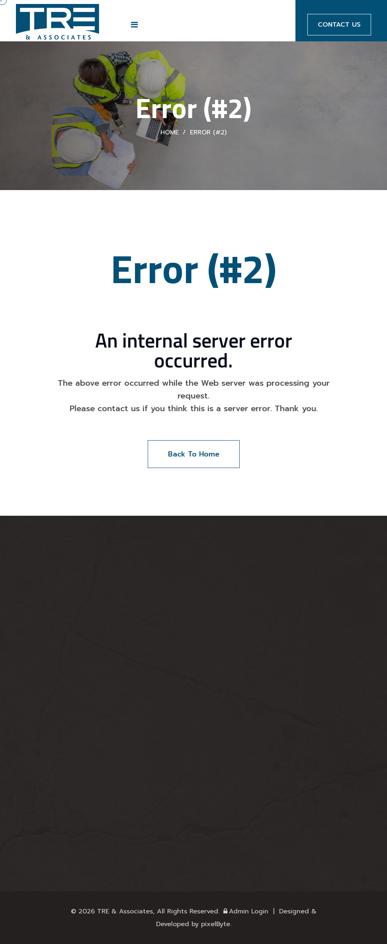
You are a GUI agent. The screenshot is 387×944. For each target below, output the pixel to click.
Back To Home (193, 454)
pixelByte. (216, 924)
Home (169, 132)
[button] (134, 24)
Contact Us (339, 24)
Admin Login (245, 911)
